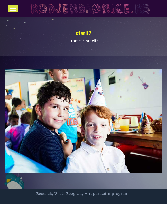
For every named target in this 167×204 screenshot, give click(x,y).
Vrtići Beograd (68, 193)
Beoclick (44, 193)
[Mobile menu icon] (13, 8)
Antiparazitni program (106, 193)
